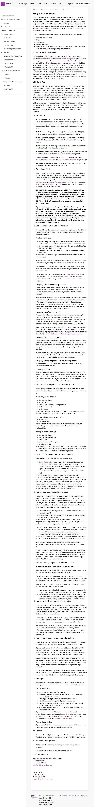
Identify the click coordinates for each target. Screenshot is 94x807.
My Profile (47, 471)
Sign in (62, 4)
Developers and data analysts (12, 82)
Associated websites (82, 4)
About (39, 4)
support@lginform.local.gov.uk (43, 779)
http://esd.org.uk (47, 59)
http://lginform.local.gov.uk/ (65, 59)
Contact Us (63, 714)
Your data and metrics (9, 30)
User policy (63, 796)
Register (70, 4)
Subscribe (53, 4)
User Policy (54, 9)
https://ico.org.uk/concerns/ (62, 718)
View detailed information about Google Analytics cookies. (62, 334)
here (61, 78)
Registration (48, 462)
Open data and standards (10, 71)
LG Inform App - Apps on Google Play (71, 160)
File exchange (22, 4)
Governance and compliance (11, 56)
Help (45, 4)
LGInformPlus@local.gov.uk (42, 765)
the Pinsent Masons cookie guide (61, 277)
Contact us (43, 9)
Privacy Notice (65, 9)
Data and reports (7, 16)
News (32, 4)
